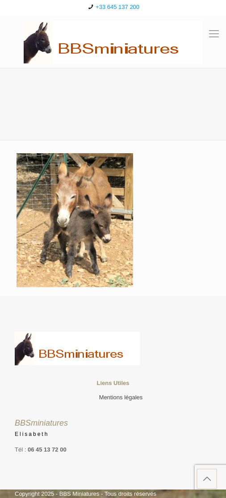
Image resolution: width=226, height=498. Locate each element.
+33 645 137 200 (117, 7)
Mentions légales (121, 397)
